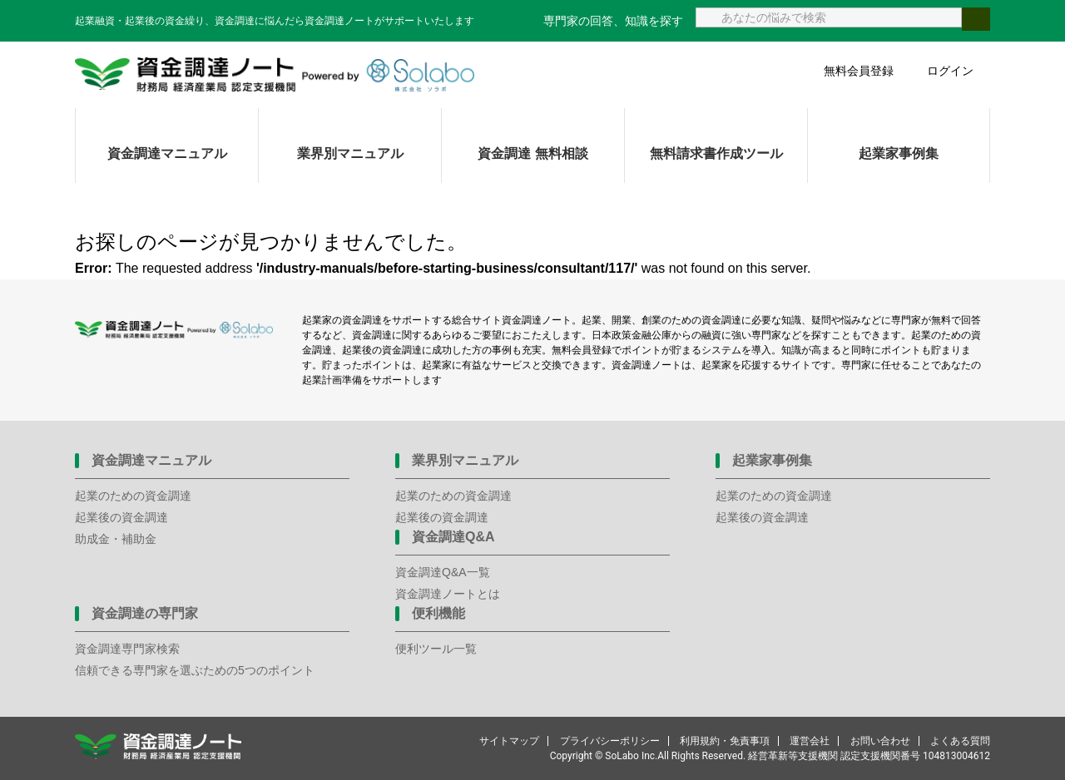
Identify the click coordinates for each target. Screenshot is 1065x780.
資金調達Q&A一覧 (442, 572)
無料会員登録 (859, 70)
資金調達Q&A (453, 537)
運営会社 (810, 741)
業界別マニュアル (350, 153)
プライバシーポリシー (610, 741)
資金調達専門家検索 (127, 648)
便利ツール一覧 (436, 648)
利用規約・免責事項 (725, 741)
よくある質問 (960, 741)
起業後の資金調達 (121, 517)
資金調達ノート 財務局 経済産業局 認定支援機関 (274, 75)
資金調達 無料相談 (532, 153)
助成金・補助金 (115, 539)
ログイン (950, 70)
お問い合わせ (880, 741)
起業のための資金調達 (133, 495)
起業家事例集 (899, 153)
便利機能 (438, 613)
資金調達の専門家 (145, 613)
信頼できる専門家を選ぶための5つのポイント (195, 670)
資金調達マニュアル (167, 153)
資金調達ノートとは (447, 593)
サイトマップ (509, 741)
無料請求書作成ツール (716, 153)
